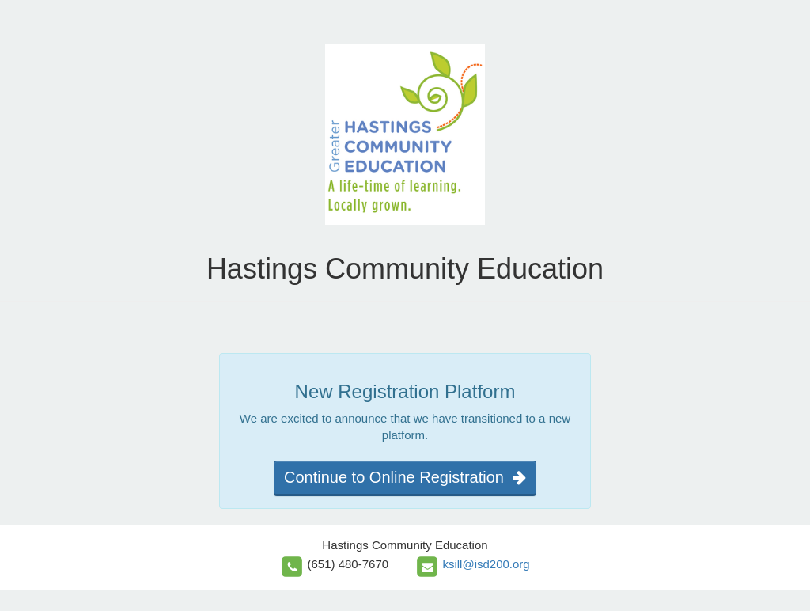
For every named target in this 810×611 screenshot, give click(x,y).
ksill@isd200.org (485, 564)
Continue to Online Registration (405, 477)
